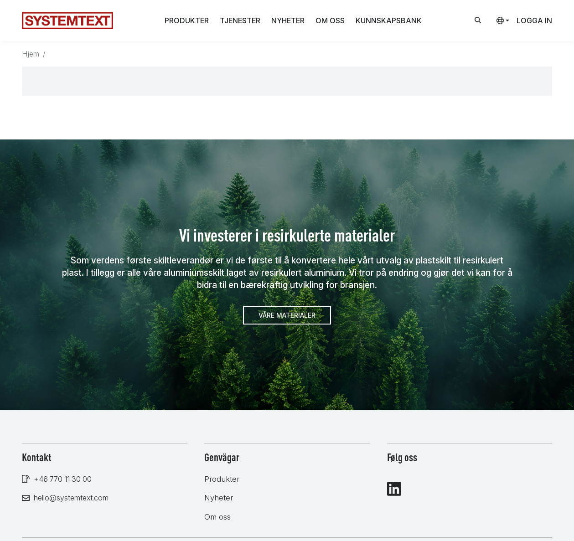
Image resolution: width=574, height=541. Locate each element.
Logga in (534, 20)
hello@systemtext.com (71, 497)
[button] (499, 20)
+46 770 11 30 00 (63, 479)
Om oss (330, 20)
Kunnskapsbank (389, 20)
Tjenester (240, 20)
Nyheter (288, 20)
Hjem (30, 53)
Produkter (187, 20)
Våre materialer (287, 315)
